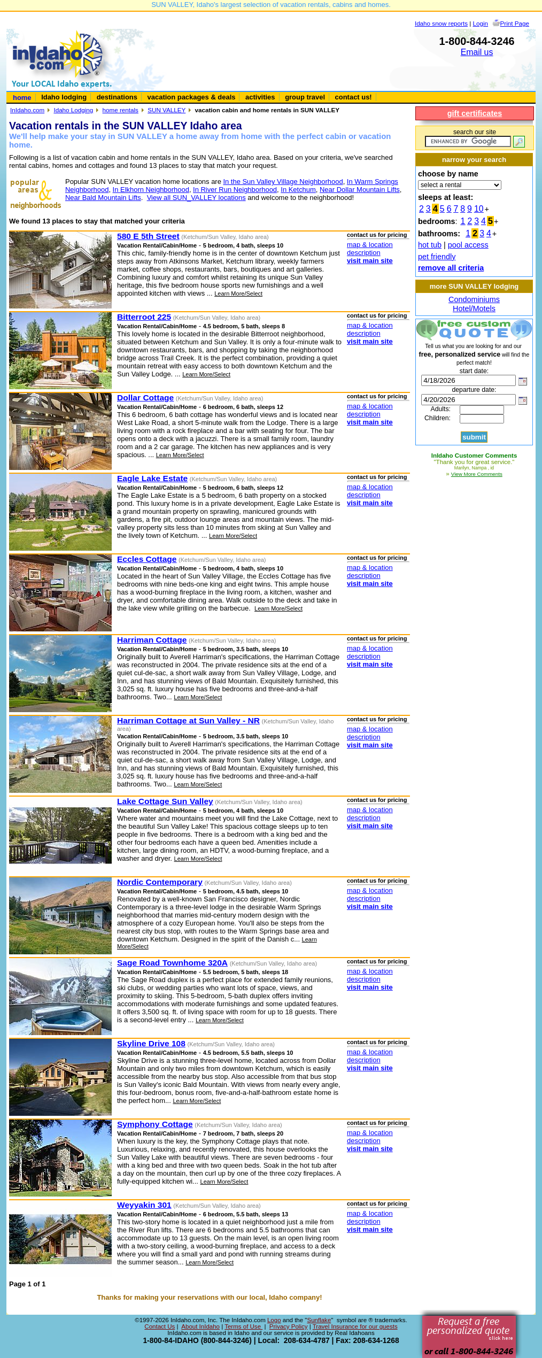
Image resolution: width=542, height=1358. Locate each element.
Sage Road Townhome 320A (172, 962)
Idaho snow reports (441, 23)
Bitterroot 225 (144, 316)
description (364, 253)
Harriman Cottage (152, 639)
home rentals (120, 109)
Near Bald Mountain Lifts (103, 198)
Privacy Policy (288, 1326)
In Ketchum (298, 190)
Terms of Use (243, 1326)
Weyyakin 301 (144, 1204)
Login (481, 23)
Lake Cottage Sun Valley (165, 801)
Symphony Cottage (155, 1124)
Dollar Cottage (145, 397)
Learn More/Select (238, 293)
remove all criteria (451, 268)
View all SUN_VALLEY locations (196, 198)
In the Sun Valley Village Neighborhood (283, 182)
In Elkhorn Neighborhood (151, 190)
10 (479, 208)
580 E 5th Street (148, 236)
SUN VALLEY (166, 109)
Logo (274, 1320)
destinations (117, 97)
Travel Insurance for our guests (355, 1326)
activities (260, 97)
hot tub (430, 245)
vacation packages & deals (192, 97)
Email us (477, 52)
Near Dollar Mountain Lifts (360, 190)
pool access (468, 245)
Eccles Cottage (146, 559)
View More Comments (476, 474)
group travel (305, 97)
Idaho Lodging (73, 109)
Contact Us (159, 1326)
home (22, 98)
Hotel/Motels (474, 308)
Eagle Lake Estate (152, 478)
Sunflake (319, 1320)
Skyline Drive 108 (151, 1043)
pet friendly (436, 256)
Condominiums (474, 299)
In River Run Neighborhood (235, 190)
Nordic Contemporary (160, 881)
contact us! (353, 97)
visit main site (370, 261)
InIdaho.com (27, 109)
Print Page (514, 23)
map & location (370, 245)
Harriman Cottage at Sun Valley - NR (188, 720)
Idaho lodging (64, 97)
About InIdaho (200, 1326)
